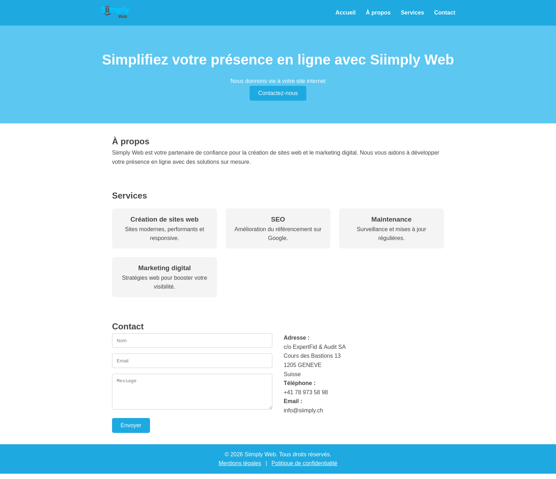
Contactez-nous (278, 93)
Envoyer (131, 431)
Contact (444, 13)
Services (412, 13)
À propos (378, 13)
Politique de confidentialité (305, 469)
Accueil (345, 13)
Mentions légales (239, 469)
